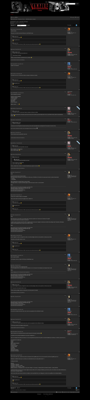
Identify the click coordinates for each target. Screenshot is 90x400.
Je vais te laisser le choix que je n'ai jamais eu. (18, 59)
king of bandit (70, 330)
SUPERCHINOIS (70, 91)
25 (71, 333)
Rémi (13, 172)
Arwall (68, 118)
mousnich (14, 29)
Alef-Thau (69, 110)
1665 (71, 121)
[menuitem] (16, 17)
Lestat (14, 49)
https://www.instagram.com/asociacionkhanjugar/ (18, 230)
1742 (71, 286)
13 (71, 94)
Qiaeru (49, 395)
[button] (72, 25)
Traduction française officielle (44, 395)
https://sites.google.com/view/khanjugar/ (17, 190)
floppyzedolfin (70, 65)
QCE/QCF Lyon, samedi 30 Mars (19, 21)
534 (71, 175)
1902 (71, 76)
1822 (71, 147)
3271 (71, 68)
